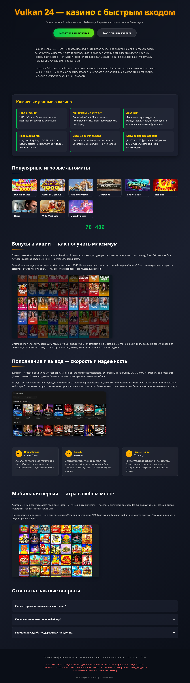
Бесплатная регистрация (74, 33)
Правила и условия (90, 657)
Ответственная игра (113, 657)
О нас (143, 657)
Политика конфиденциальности (60, 657)
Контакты (132, 657)
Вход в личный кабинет (116, 33)
